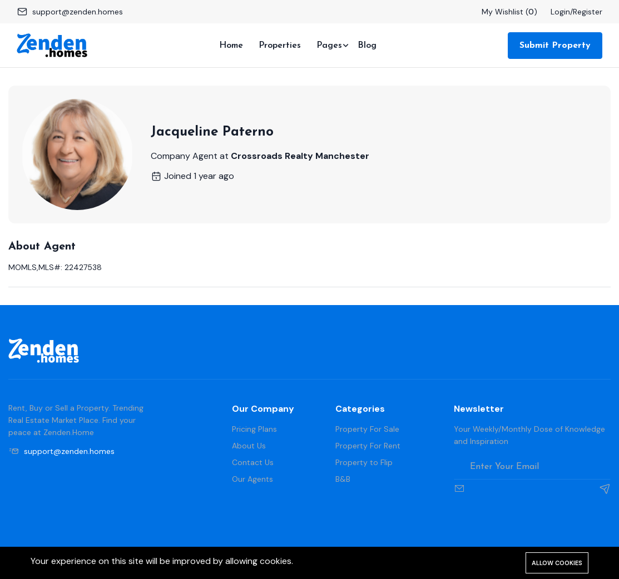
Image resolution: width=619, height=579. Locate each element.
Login (560, 12)
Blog (367, 45)
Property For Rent (367, 446)
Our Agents (252, 479)
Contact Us (253, 462)
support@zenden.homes (77, 12)
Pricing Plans (254, 429)
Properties (280, 45)
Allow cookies (557, 563)
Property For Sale (367, 429)
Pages (329, 45)
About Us (249, 446)
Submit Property (555, 45)
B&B (342, 479)
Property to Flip (364, 462)
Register (587, 12)
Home (231, 45)
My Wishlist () (509, 12)
